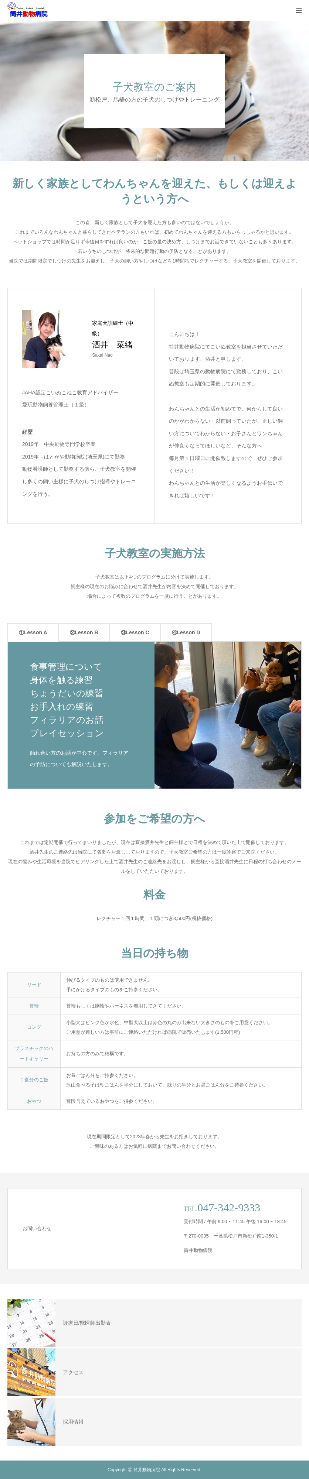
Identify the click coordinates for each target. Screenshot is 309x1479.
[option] (154, 715)
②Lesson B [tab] (84, 632)
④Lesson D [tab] (186, 632)
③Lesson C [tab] (135, 632)
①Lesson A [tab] (33, 632)
